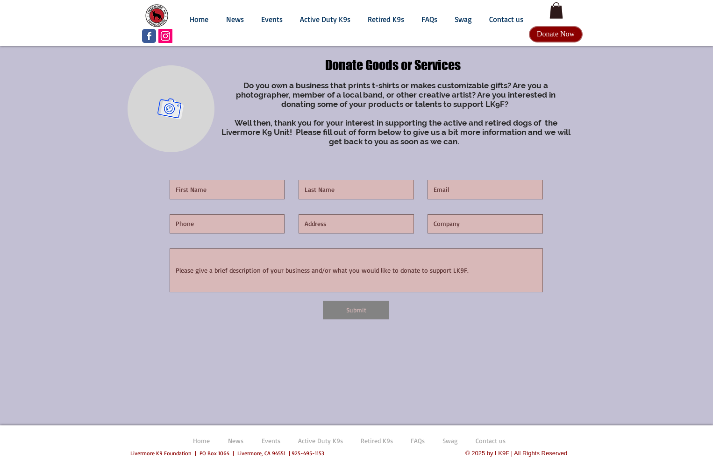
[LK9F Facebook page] (149, 36)
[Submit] (356, 310)
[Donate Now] (556, 34)
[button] (234, 15)
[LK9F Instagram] (165, 36)
